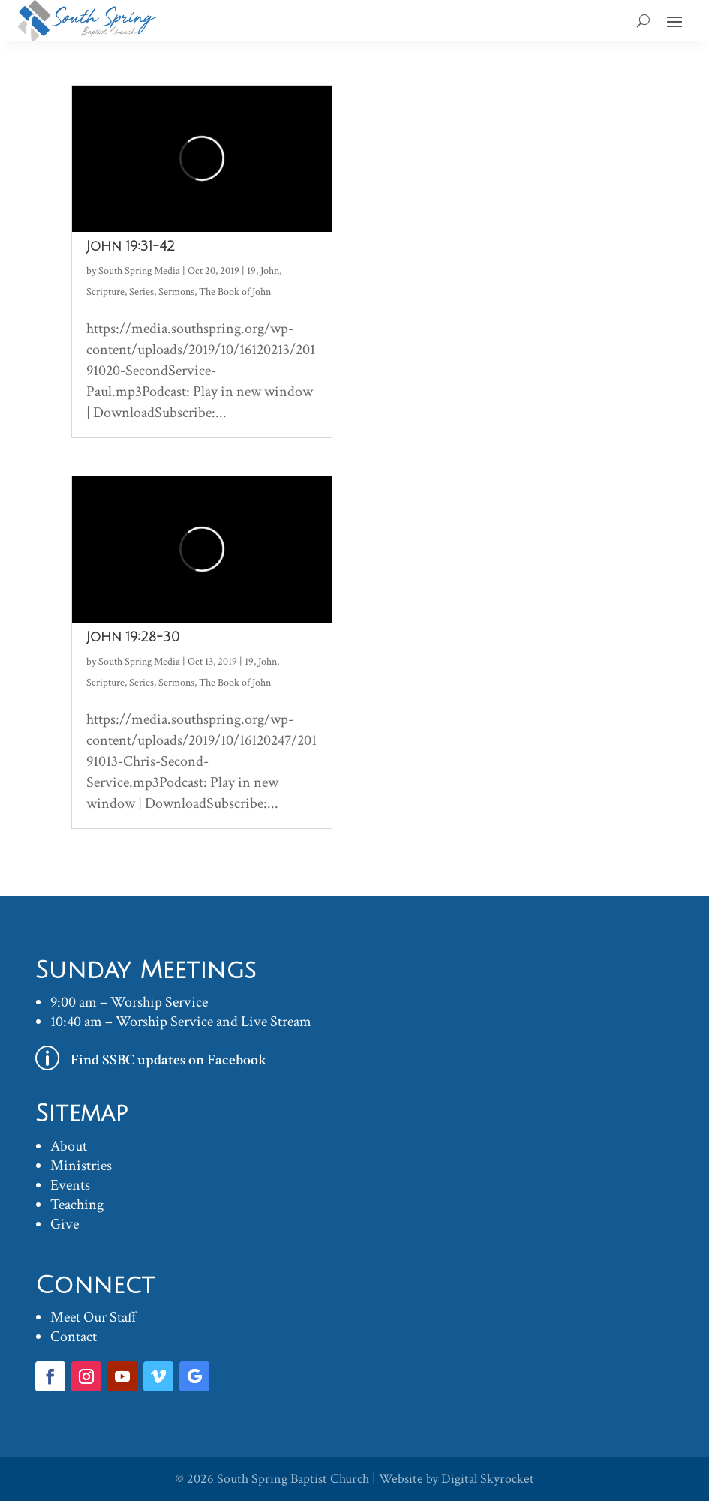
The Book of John (235, 292)
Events (70, 1185)
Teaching (77, 1204)
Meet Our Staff (93, 1317)
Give (64, 1224)
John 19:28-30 (132, 636)
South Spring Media (139, 271)
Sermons (176, 292)
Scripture (105, 292)
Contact (73, 1336)
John (269, 271)
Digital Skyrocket (487, 1478)
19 (251, 271)
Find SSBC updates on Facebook (169, 1060)
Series (141, 292)
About (68, 1146)
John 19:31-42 (130, 246)
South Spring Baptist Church (293, 1478)
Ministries (81, 1165)
